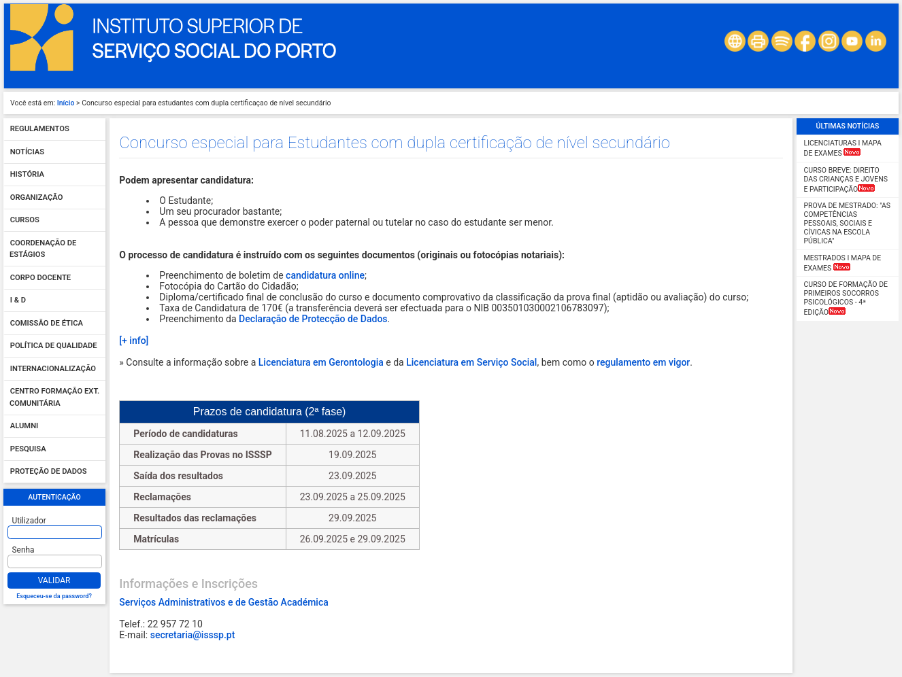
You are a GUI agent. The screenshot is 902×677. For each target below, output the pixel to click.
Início (66, 103)
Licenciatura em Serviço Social (471, 362)
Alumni (24, 426)
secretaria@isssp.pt (192, 634)
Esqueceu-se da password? (54, 596)
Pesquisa (28, 449)
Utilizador (29, 520)
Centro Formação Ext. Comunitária (54, 398)
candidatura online (325, 275)
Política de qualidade (53, 346)
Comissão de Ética (46, 323)
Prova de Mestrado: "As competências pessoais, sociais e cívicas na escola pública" (847, 223)
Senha (23, 550)
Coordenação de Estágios (43, 249)
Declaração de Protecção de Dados (313, 318)
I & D (18, 300)
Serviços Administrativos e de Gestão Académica (223, 602)
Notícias (27, 151)
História (27, 175)
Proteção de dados (48, 472)
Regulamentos (39, 129)
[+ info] (133, 340)
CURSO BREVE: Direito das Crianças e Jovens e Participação (846, 180)
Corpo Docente (40, 277)
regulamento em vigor (643, 362)
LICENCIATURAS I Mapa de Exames (843, 148)
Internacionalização (53, 368)
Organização (36, 197)
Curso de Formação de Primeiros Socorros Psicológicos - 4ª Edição (846, 298)
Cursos (24, 220)
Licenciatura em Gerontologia (321, 362)
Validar (54, 580)
